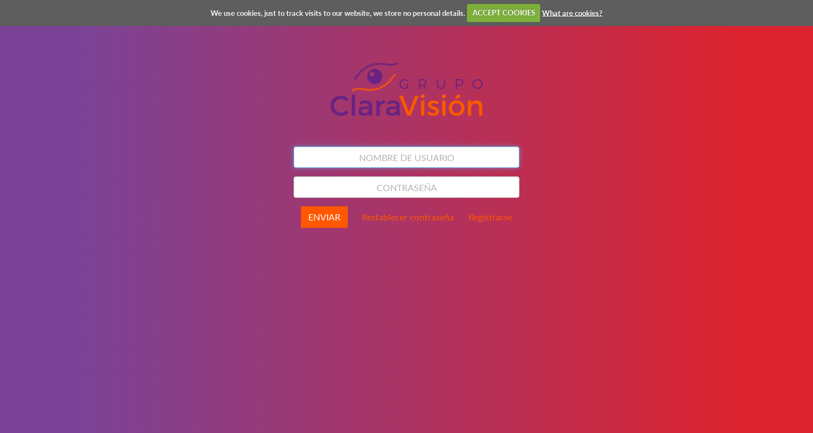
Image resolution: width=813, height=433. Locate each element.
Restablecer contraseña (408, 216)
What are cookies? (572, 12)
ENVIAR (324, 216)
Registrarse (490, 216)
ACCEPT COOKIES (504, 12)
